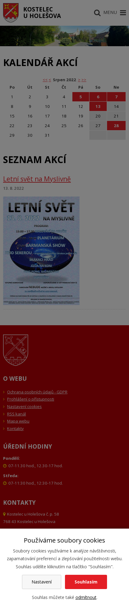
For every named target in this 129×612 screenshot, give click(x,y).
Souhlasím (86, 582)
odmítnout (86, 597)
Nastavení (42, 582)
